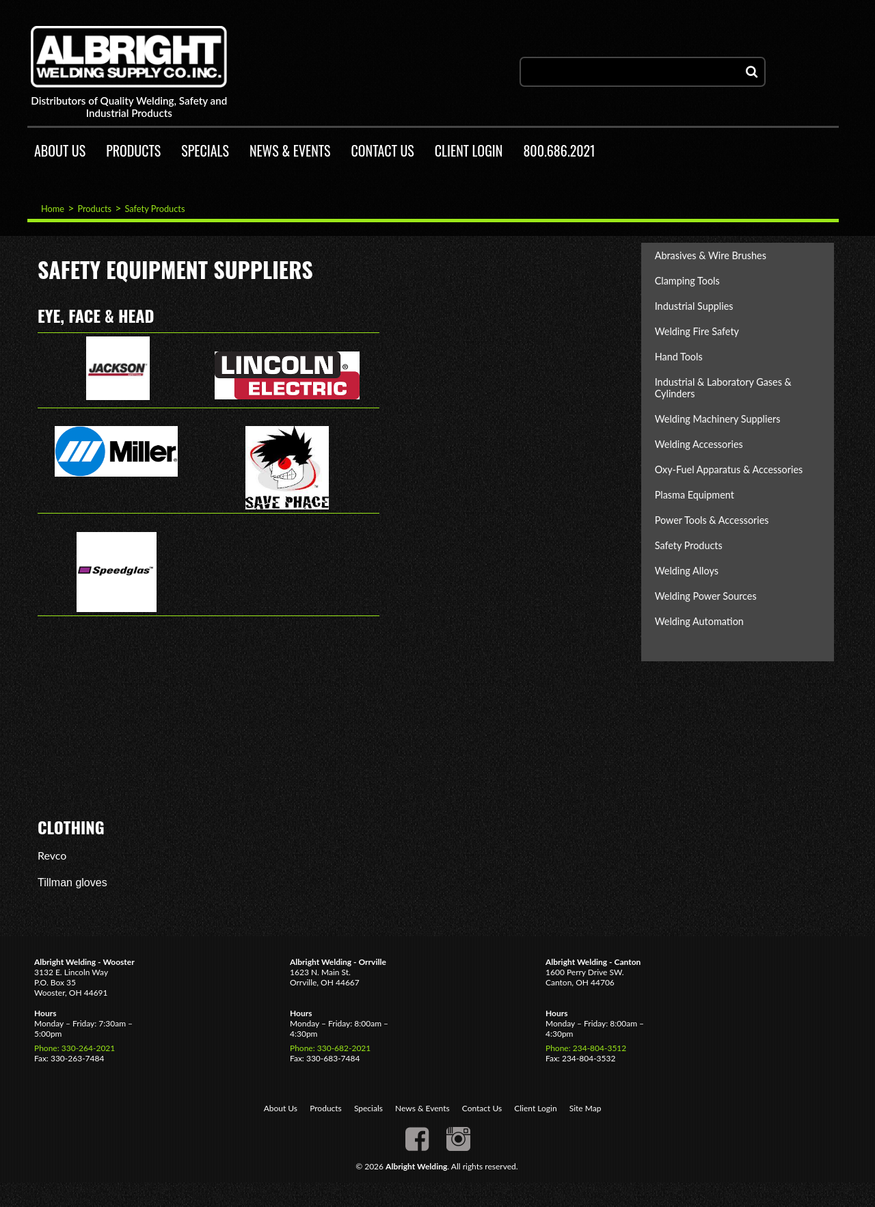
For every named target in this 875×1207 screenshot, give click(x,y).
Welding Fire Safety (697, 331)
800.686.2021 (559, 150)
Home (52, 208)
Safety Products (154, 208)
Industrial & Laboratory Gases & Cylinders (723, 387)
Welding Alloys (686, 570)
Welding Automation (699, 621)
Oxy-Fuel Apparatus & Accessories (729, 469)
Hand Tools (679, 356)
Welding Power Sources (706, 596)
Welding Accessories (699, 444)
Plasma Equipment (694, 495)
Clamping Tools (687, 281)
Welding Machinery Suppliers (718, 419)
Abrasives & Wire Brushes (710, 255)
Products (94, 208)
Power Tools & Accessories (712, 520)
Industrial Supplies (694, 306)
